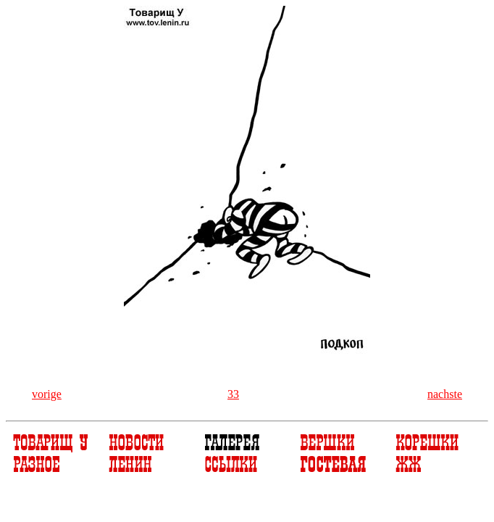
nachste (444, 394)
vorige (47, 394)
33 (233, 394)
